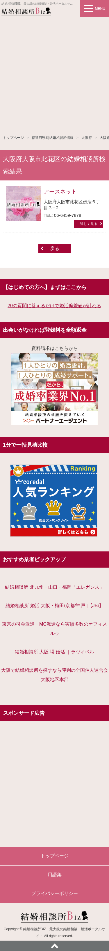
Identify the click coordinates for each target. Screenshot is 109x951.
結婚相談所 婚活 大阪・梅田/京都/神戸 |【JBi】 (54, 605)
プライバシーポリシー (54, 893)
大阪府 (86, 138)
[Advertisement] (54, 74)
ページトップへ (54, 946)
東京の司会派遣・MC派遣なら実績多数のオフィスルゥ (54, 629)
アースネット (60, 192)
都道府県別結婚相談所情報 (53, 138)
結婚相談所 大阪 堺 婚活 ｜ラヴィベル (54, 651)
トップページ (13, 138)
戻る (54, 248)
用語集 (55, 874)
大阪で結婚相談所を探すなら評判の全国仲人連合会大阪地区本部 (54, 675)
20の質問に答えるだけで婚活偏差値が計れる (54, 305)
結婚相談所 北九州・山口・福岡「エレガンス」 (54, 587)
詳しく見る (88, 224)
